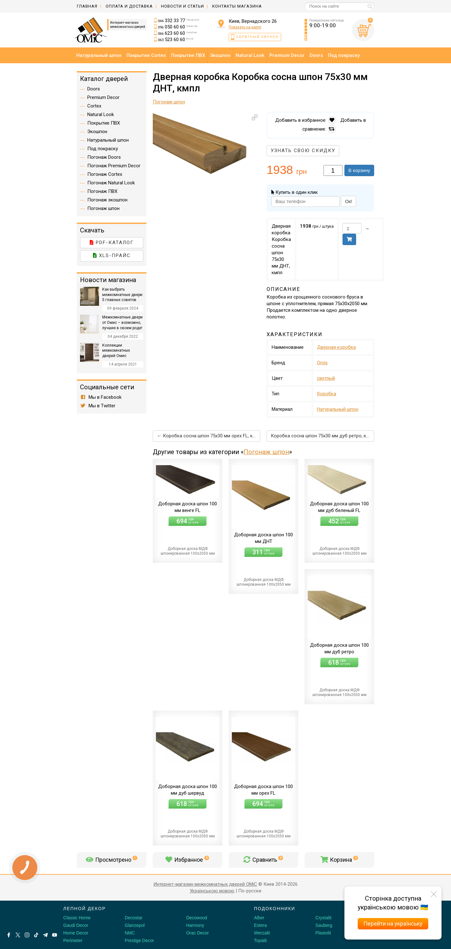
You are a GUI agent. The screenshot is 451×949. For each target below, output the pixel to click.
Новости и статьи (182, 6)
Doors (93, 89)
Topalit (260, 940)
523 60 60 (175, 39)
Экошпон (97, 131)
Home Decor (75, 932)
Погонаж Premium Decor (113, 166)
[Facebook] (8, 935)
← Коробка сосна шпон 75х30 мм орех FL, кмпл (208, 436)
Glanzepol (135, 925)
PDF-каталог (112, 242)
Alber (259, 917)
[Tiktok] (36, 935)
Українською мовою (212, 891)
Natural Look (100, 114)
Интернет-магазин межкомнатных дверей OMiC (205, 884)
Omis (322, 363)
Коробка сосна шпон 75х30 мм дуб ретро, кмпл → (322, 436)
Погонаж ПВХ (102, 191)
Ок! (348, 201)
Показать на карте (245, 27)
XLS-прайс (112, 255)
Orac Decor (197, 932)
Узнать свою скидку (303, 150)
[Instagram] (27, 935)
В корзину (359, 170)
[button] (255, 117)
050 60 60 (178, 27)
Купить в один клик (294, 192)
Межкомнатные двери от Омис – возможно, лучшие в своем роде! (122, 322)
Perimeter (73, 940)
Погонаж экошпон (107, 200)
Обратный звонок (257, 37)
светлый (326, 378)
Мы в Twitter (97, 406)
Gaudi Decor (75, 925)
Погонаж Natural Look (111, 183)
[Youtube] (54, 935)
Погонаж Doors (104, 157)
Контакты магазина (237, 6)
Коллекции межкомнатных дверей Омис (116, 350)
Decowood (196, 917)
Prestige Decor (139, 940)
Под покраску (102, 148)
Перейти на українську (393, 923)
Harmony (195, 925)
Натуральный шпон (337, 409)
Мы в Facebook (100, 397)
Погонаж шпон (266, 452)
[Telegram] (45, 935)
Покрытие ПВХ (103, 123)
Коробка (326, 394)
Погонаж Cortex (104, 174)
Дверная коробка (336, 347)
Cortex (94, 106)
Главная (87, 6)
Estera (260, 925)
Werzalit (262, 932)
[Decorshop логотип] (25, 915)
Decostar (133, 917)
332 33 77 (178, 20)
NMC (130, 932)
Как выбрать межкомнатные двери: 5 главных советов (122, 294)
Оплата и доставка (129, 6)
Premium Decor (103, 97)
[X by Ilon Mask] (17, 935)
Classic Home (76, 917)
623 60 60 (177, 33)
